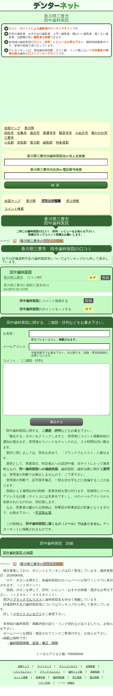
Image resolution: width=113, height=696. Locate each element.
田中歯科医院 (21, 272)
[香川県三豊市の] (42, 241)
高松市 (9, 133)
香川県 (29, 128)
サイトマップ (44, 666)
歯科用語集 (59, 677)
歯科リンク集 (75, 672)
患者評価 (40, 677)
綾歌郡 (48, 142)
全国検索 (90, 666)
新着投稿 (95, 672)
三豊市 (9, 137)
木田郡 (22, 142)
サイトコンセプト (29, 614)
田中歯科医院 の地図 (18, 552)
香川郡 (35, 142)
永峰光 (70, 683)
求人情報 (72, 201)
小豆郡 (9, 142)
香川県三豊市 (13, 277)
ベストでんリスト (22, 672)
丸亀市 (22, 133)
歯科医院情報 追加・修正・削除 (34, 643)
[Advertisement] (56, 89)
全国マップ (12, 128)
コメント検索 (14, 208)
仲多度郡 (62, 142)
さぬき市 (81, 133)
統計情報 (94, 677)
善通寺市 (49, 133)
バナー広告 (44, 683)
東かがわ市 (99, 133)
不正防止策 (43, 512)
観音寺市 (65, 133)
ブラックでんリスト (27, 599)
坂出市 (35, 133)
